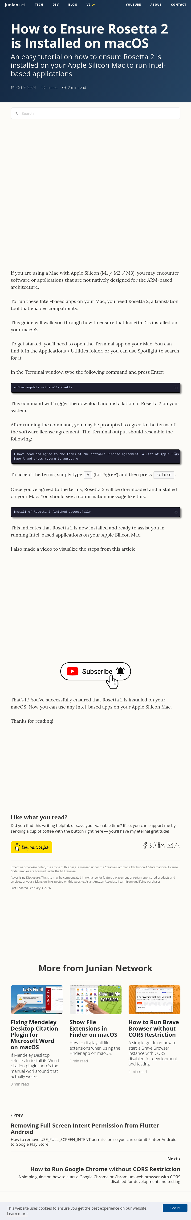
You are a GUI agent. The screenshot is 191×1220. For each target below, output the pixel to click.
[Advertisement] (95, 156)
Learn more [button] (17, 1213)
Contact (178, 5)
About (156, 5)
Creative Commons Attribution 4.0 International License (141, 867)
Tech (39, 5)
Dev (56, 5)
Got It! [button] (175, 1208)
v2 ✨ (91, 5)
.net (15, 5)
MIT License (67, 871)
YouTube (133, 5)
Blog (72, 5)
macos (51, 87)
